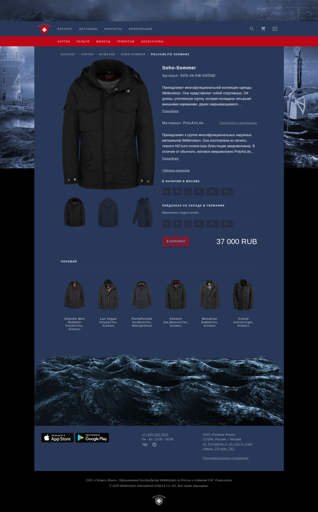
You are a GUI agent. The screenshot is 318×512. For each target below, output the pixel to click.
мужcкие (107, 54)
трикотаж (126, 41)
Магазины (88, 29)
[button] (274, 30)
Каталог (65, 29)
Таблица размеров (176, 170)
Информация (140, 29)
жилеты (103, 41)
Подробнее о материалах (238, 123)
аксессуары (152, 41)
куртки (64, 41)
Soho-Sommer (133, 54)
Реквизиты (223, 480)
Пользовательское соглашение (226, 458)
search (251, 28)
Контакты (113, 29)
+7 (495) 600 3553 (155, 434)
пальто (83, 41)
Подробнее (170, 111)
